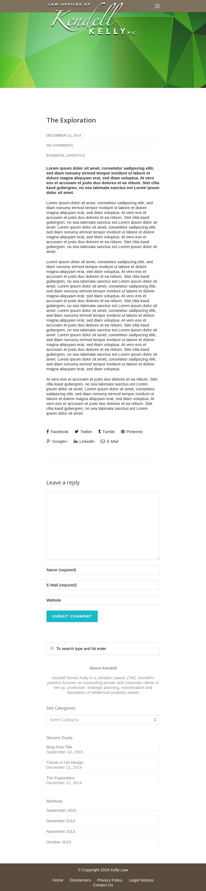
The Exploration (71, 120)
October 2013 (58, 842)
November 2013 (60, 831)
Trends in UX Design (65, 762)
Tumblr (106, 431)
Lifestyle (75, 155)
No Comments (59, 145)
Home (57, 880)
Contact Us (103, 885)
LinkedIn (84, 441)
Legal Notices (141, 880)
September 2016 (61, 810)
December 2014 (60, 821)
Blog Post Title (59, 747)
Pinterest (132, 431)
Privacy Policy (109, 880)
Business (55, 155)
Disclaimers (80, 880)
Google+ (57, 441)
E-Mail (110, 441)
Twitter (83, 431)
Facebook (57, 431)
